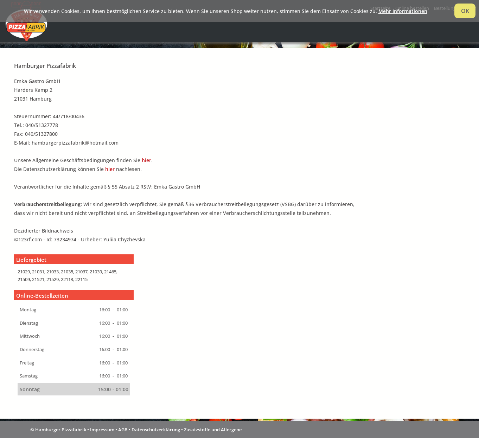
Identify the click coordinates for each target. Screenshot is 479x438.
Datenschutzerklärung (156, 429)
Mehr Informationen (402, 11)
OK (465, 11)
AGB (123, 429)
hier (146, 160)
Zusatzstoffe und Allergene (213, 429)
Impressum (102, 429)
